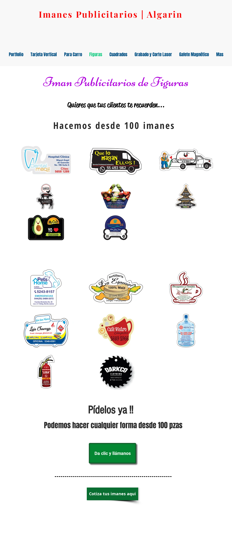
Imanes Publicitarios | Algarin (111, 14)
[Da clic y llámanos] (112, 453)
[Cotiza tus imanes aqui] (112, 494)
